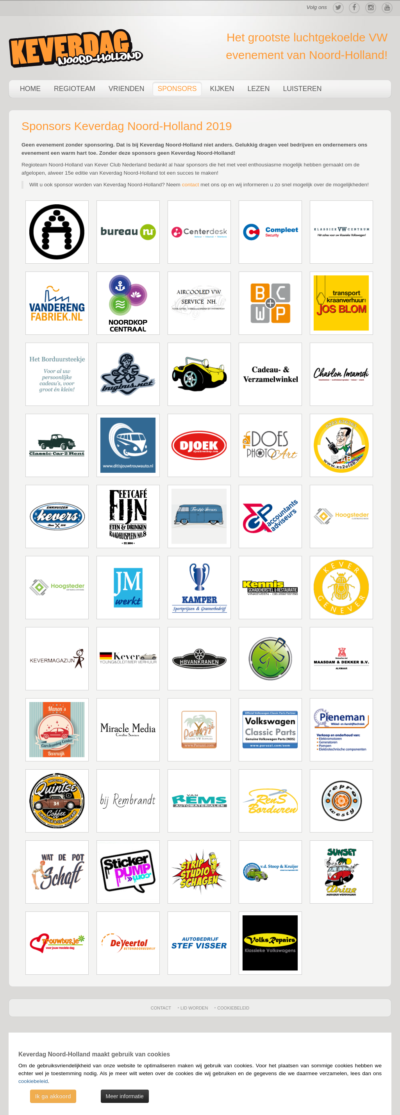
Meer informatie (125, 1096)
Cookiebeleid (233, 1008)
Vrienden (126, 89)
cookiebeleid (33, 1081)
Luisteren (302, 89)
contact (190, 185)
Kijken (222, 89)
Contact (161, 1008)
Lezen (258, 89)
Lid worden (194, 1008)
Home (30, 89)
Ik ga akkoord (53, 1096)
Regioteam (74, 89)
